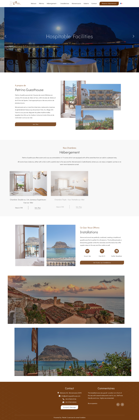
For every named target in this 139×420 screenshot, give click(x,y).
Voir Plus (38, 208)
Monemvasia (76, 3)
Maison (33, 3)
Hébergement (51, 3)
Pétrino (41, 3)
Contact (94, 3)
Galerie (86, 3)
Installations (65, 3)
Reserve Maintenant (109, 3)
